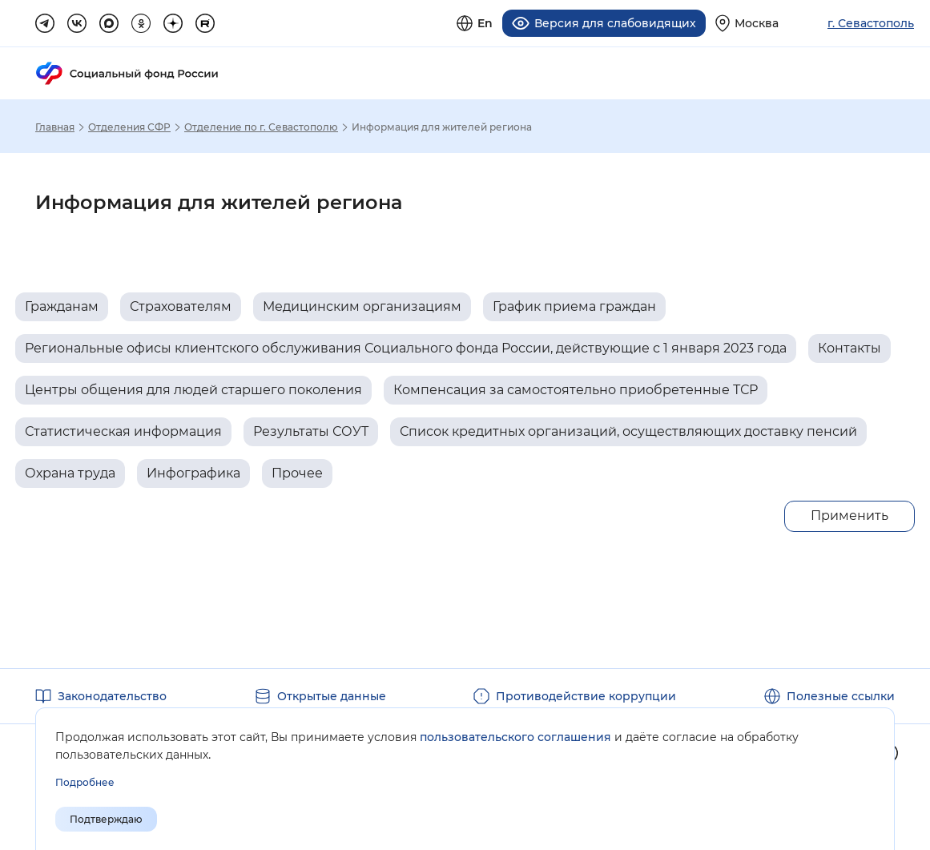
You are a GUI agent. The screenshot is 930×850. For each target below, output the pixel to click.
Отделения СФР (129, 126)
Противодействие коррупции (586, 695)
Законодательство (112, 695)
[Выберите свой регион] (747, 23)
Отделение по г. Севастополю (261, 126)
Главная (54, 126)
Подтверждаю (106, 819)
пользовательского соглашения (515, 737)
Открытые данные (331, 695)
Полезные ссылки (841, 695)
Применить (849, 514)
